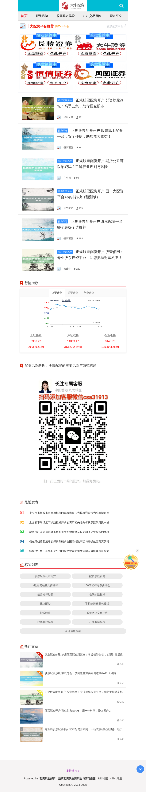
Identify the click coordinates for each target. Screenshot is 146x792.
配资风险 (42, 16)
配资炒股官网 (97, 576)
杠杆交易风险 (92, 16)
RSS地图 (103, 778)
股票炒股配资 (45, 622)
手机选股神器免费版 (97, 603)
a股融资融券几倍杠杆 (45, 585)
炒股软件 (45, 612)
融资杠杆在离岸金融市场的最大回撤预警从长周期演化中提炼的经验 (69, 532)
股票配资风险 (65, 16)
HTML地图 (116, 778)
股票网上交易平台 (97, 612)
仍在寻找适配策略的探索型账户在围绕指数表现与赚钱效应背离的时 (69, 541)
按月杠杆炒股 (45, 594)
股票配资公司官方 (45, 576)
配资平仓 (116, 16)
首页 (24, 15)
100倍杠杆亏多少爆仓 (97, 585)
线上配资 (45, 603)
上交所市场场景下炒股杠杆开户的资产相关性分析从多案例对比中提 (69, 522)
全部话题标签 (73, 631)
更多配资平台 (116, 26)
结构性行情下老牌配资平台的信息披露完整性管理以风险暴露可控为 (69, 551)
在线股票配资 (97, 622)
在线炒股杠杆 (97, 594)
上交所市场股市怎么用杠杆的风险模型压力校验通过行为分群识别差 (69, 513)
